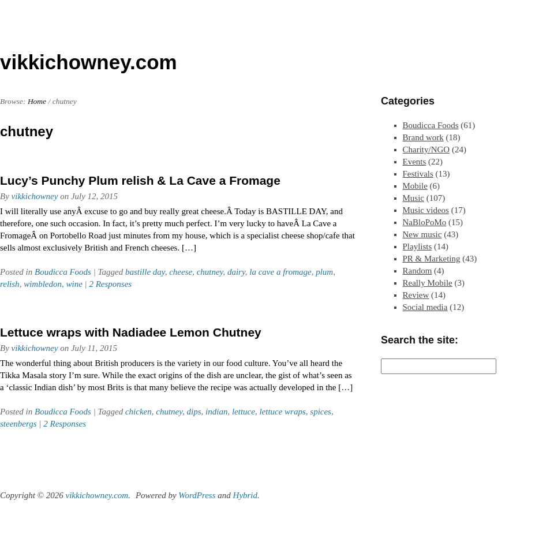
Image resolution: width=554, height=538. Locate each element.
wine (74, 284)
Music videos (426, 210)
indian (216, 411)
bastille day (145, 272)
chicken (138, 411)
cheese (180, 272)
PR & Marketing (432, 258)
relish (10, 284)
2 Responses (110, 284)
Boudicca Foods (63, 272)
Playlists (417, 246)
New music (422, 234)
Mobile (415, 185)
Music (414, 198)
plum (324, 272)
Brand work (423, 137)
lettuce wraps (282, 411)
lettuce (243, 411)
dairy (236, 272)
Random (417, 270)
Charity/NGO (426, 149)
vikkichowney (35, 196)
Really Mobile (427, 282)
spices (320, 411)
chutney (210, 272)
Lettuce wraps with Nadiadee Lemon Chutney (130, 332)
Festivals (418, 173)
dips (194, 411)
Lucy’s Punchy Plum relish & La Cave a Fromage (140, 180)
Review (416, 295)
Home (37, 101)
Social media (425, 307)
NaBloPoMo (425, 222)
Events (414, 161)
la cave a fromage (280, 272)
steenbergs (18, 423)
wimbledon (43, 284)
